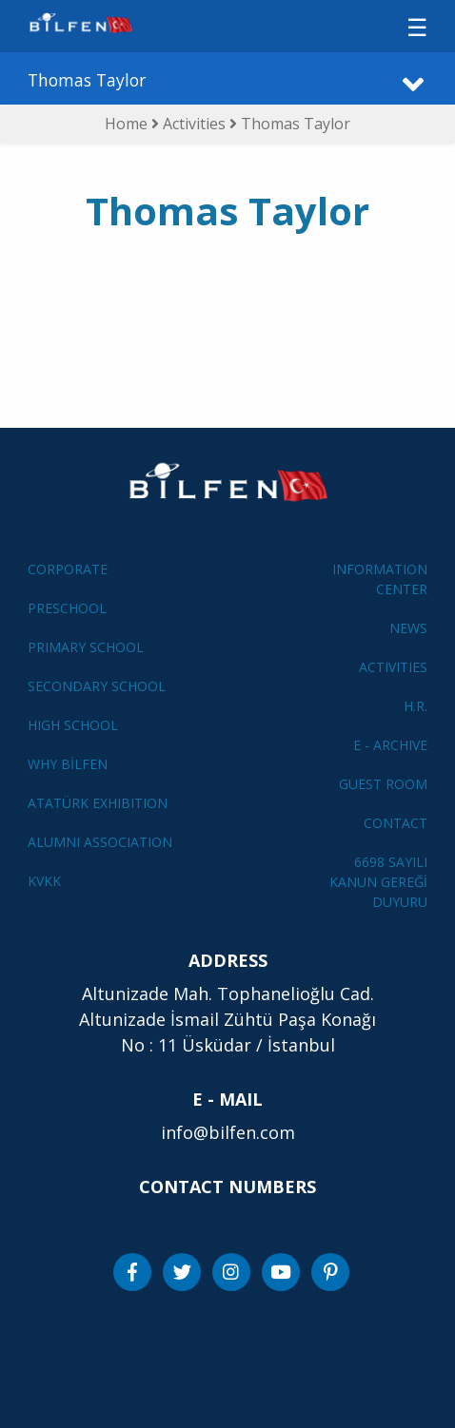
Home (126, 123)
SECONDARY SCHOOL (97, 686)
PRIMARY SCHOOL (86, 647)
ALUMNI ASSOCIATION (100, 842)
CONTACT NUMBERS (227, 1186)
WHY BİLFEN (68, 764)
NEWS (408, 628)
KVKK (44, 881)
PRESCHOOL (67, 608)
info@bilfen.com (228, 1132)
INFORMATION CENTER (379, 579)
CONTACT (395, 823)
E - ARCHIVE (390, 745)
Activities (196, 123)
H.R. (415, 706)
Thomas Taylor (295, 123)
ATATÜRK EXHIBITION (98, 803)
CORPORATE (68, 569)
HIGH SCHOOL (73, 725)
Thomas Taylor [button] (87, 79)
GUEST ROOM (383, 784)
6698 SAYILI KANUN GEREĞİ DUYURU (378, 882)
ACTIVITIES (393, 667)
